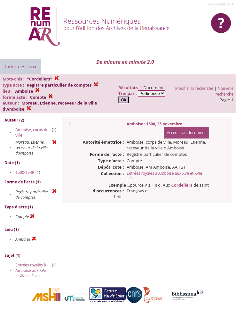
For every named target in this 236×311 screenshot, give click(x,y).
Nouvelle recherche (224, 91)
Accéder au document (186, 132)
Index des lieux (20, 66)
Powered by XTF (221, 4)
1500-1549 (24, 172)
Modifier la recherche (194, 88)
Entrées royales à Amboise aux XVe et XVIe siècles (30, 270)
